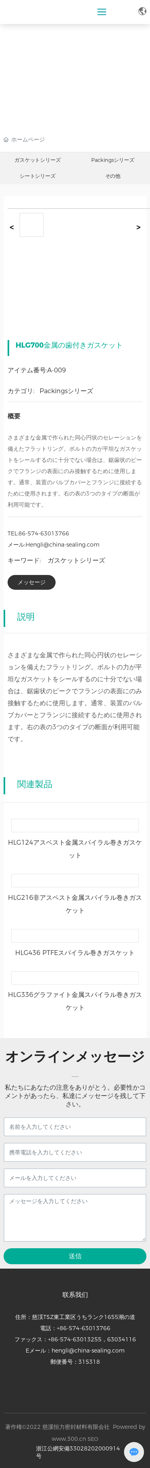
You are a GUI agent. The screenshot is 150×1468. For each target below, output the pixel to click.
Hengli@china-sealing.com (63, 544)
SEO (93, 1439)
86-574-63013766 (43, 533)
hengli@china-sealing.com (88, 1350)
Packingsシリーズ (112, 160)
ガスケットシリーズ (37, 160)
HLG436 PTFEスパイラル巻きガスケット (75, 953)
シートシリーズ (38, 176)
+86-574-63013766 (83, 1328)
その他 (112, 176)
